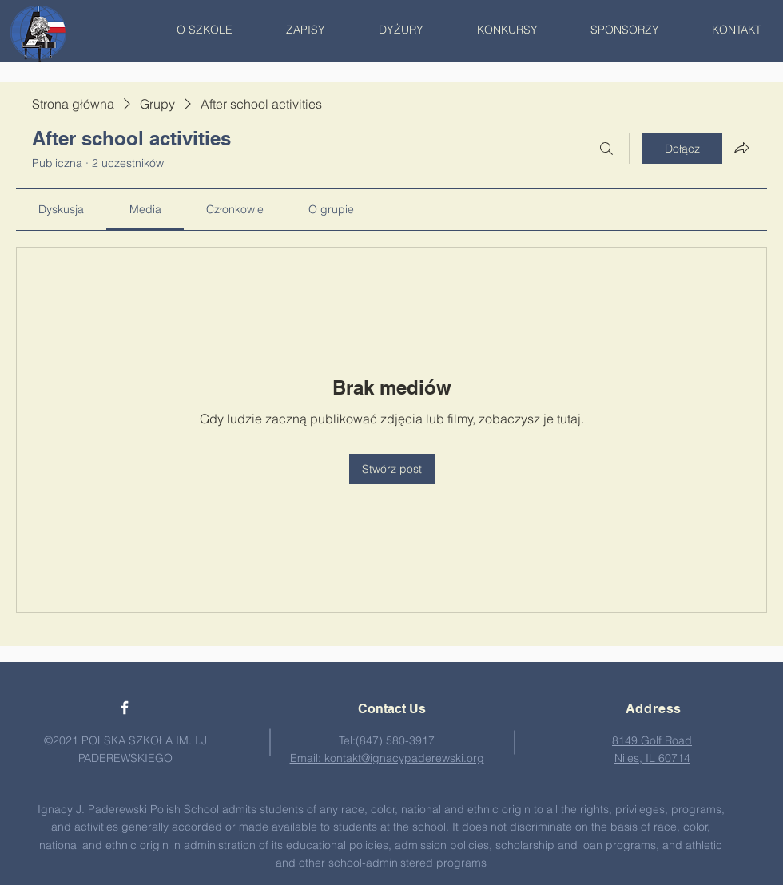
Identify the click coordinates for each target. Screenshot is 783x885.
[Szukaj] (606, 148)
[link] (61, 209)
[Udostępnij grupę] (741, 147)
